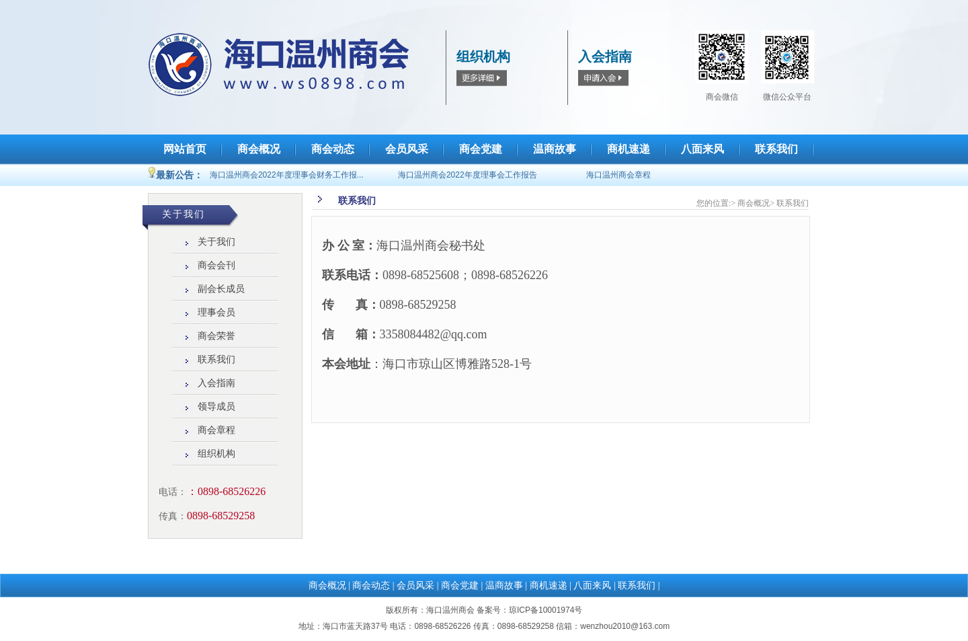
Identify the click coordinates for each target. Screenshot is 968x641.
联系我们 (216, 359)
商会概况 (753, 203)
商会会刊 (216, 265)
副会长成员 (221, 289)
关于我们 (216, 242)
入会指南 (216, 383)
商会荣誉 (216, 336)
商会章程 (216, 430)
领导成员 (216, 407)
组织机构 (216, 454)
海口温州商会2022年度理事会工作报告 (467, 175)
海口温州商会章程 (618, 175)
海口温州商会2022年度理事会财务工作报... (287, 175)
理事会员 (216, 312)
